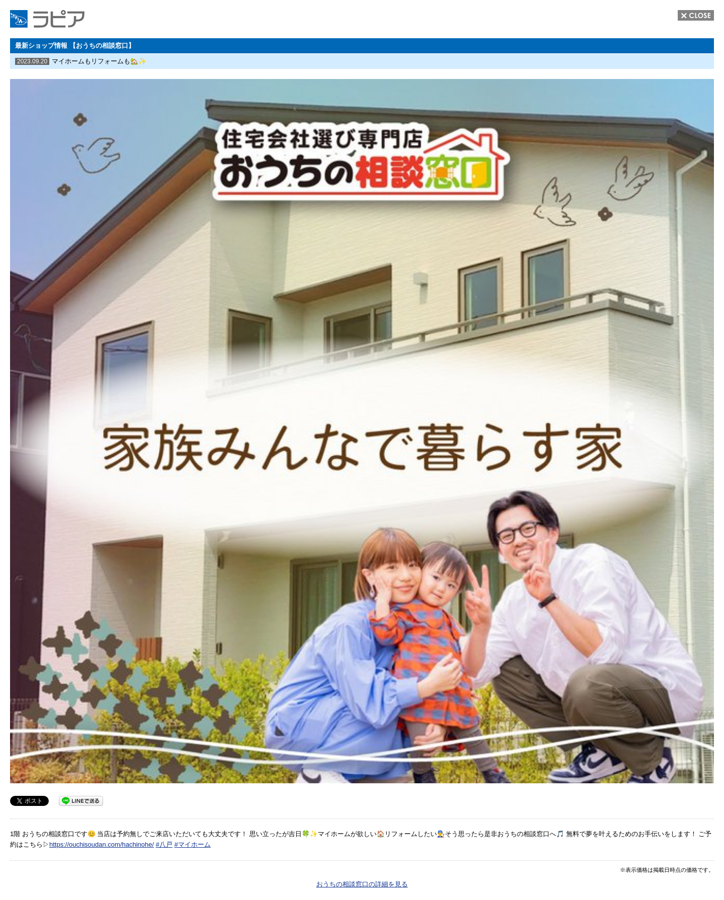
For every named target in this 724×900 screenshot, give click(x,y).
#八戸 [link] (164, 844)
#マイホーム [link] (192, 844)
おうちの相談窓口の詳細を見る (362, 884)
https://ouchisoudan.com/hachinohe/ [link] (101, 844)
